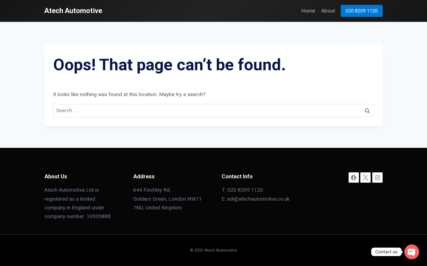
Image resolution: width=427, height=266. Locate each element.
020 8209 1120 (362, 11)
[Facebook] (354, 177)
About (328, 11)
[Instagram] (377, 177)
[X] (365, 177)
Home (308, 11)
